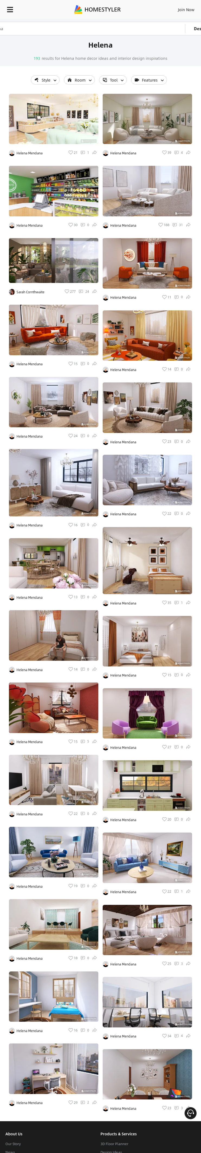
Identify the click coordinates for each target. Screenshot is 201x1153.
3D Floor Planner (114, 1143)
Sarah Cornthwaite (30, 291)
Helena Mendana (30, 153)
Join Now (186, 10)
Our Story (13, 1143)
